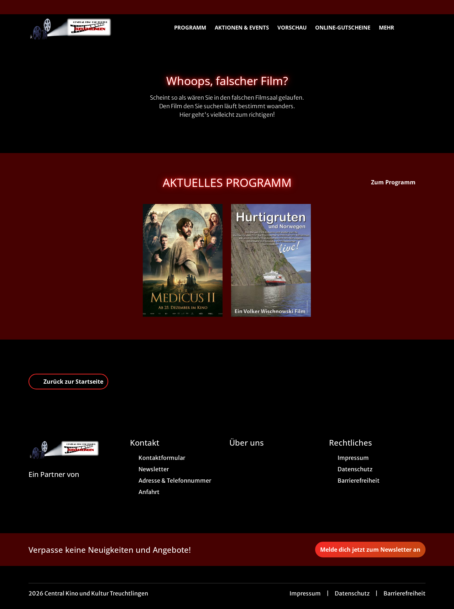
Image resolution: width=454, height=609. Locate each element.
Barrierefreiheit (404, 593)
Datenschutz (352, 593)
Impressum (305, 593)
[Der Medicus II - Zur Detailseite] (183, 260)
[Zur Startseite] (78, 27)
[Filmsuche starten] (418, 27)
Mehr (391, 27)
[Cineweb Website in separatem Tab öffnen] (53, 483)
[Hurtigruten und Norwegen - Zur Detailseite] (271, 260)
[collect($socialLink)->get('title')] (13, 7)
